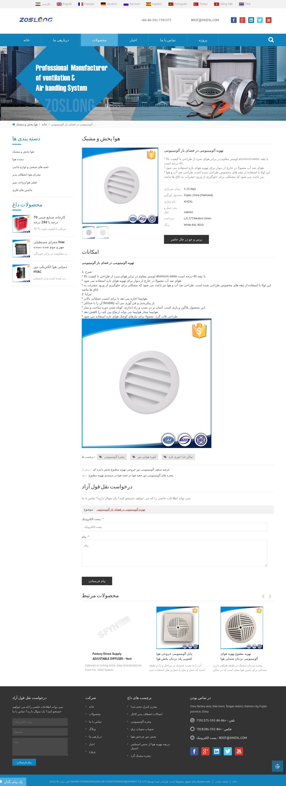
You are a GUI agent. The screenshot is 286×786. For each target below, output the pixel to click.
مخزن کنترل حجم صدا (144, 707)
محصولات (99, 40)
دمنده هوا (18, 159)
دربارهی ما (61, 40)
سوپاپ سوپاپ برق (142, 729)
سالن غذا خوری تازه (178, 457)
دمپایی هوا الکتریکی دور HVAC (50, 269)
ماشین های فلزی (22, 190)
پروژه (203, 40)
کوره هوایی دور (144, 457)
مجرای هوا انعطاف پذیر (26, 174)
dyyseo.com (203, 781)
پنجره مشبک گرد (141, 756)
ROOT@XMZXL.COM (205, 20)
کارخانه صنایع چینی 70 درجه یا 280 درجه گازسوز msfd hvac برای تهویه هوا (50, 220)
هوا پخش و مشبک (27, 124)
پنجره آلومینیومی (112, 457)
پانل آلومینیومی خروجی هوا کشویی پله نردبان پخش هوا (174, 656)
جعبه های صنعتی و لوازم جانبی (30, 167)
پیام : (85, 537)
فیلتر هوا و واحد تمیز (24, 182)
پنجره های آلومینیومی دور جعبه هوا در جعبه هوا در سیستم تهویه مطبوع (131, 475)
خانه (26, 40)
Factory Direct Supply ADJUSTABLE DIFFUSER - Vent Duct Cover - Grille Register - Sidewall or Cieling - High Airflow (112, 656)
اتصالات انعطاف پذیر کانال (146, 714)
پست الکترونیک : (92, 519)
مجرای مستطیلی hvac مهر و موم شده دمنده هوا (49, 244)
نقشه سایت (221, 781)
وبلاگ (92, 729)
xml (234, 781)
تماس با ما (168, 40)
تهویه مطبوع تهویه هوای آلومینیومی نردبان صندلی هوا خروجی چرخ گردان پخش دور (240, 656)
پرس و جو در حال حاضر (186, 239)
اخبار (133, 40)
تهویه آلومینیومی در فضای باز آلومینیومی (121, 509)
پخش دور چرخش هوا (143, 736)
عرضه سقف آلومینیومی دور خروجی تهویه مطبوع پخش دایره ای (131, 469)
